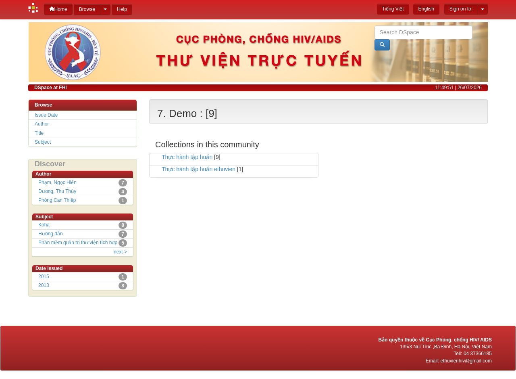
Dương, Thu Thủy (57, 191)
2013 (43, 285)
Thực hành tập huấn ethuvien (198, 169)
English (426, 9)
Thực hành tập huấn (187, 157)
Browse (87, 9)
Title (39, 133)
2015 (43, 276)
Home (58, 9)
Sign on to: (460, 9)
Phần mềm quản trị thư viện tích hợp (77, 242)
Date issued (48, 268)
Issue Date (46, 115)
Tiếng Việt (393, 9)
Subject (43, 142)
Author (42, 124)
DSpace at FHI (50, 87)
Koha (44, 225)
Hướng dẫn (50, 234)
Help (122, 9)
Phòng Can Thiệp (57, 200)
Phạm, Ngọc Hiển (57, 182)
